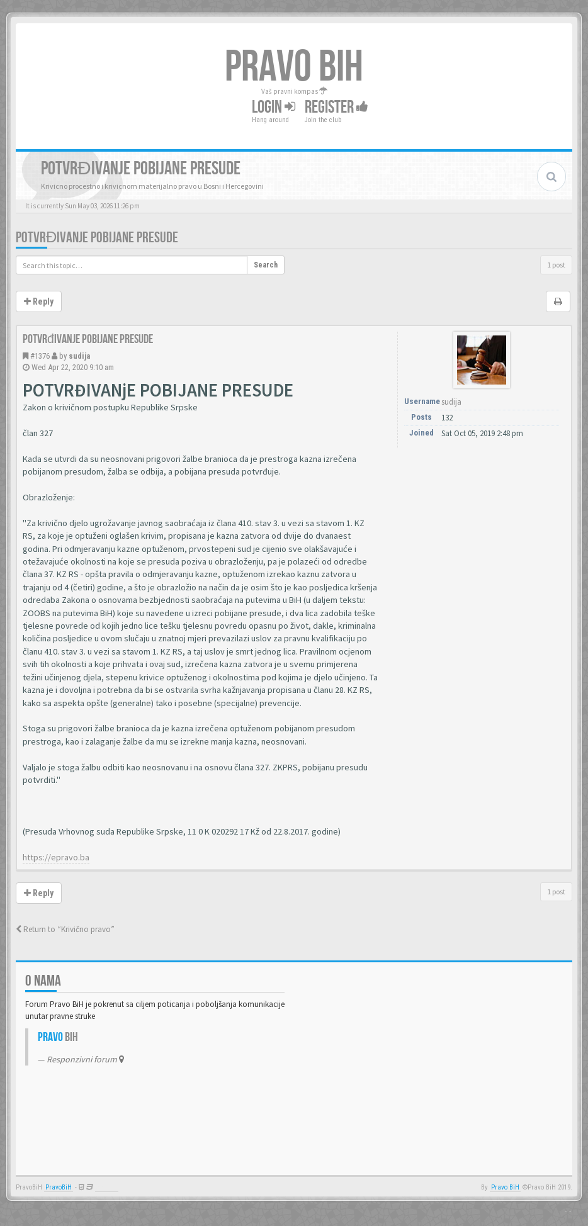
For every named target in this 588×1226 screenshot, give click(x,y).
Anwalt (106, 1187)
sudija (79, 356)
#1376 (40, 356)
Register (336, 107)
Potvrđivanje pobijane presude (97, 237)
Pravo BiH (505, 1187)
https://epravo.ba (56, 857)
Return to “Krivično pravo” (65, 929)
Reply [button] (39, 301)
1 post (556, 264)
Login (273, 107)
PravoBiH (58, 1187)
